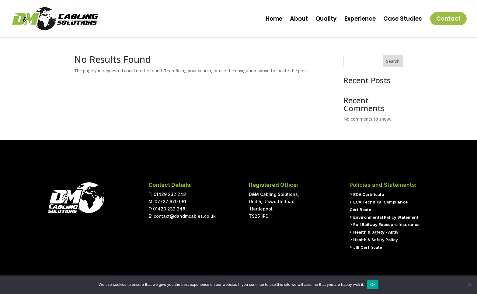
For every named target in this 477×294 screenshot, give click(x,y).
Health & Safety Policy (375, 239)
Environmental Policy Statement (385, 217)
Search (392, 61)
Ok (372, 284)
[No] (469, 285)
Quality (326, 20)
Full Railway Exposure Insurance (386, 224)
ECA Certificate (368, 194)
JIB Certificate (367, 247)
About (299, 20)
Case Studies (402, 20)
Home (274, 20)
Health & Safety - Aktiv (376, 232)
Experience (360, 20)
